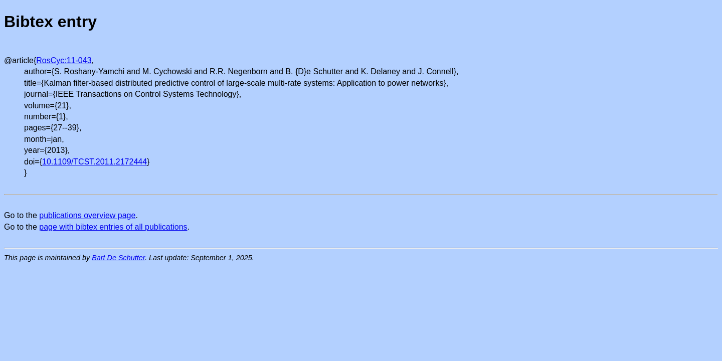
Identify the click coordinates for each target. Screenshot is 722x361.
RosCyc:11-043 (63, 60)
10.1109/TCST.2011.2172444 (94, 161)
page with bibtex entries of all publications (113, 227)
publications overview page (87, 215)
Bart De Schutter (118, 258)
